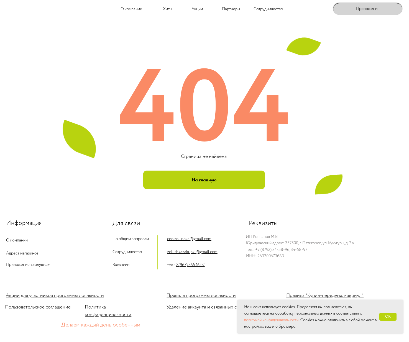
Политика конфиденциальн (103, 311)
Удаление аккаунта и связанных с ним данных (215, 307)
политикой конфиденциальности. (271, 319)
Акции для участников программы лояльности (55, 295)
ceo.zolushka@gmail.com (189, 239)
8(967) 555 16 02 (190, 265)
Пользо (13, 307)
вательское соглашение (46, 307)
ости (126, 314)
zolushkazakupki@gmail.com (192, 252)
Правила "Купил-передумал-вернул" (325, 295)
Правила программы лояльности (201, 295)
